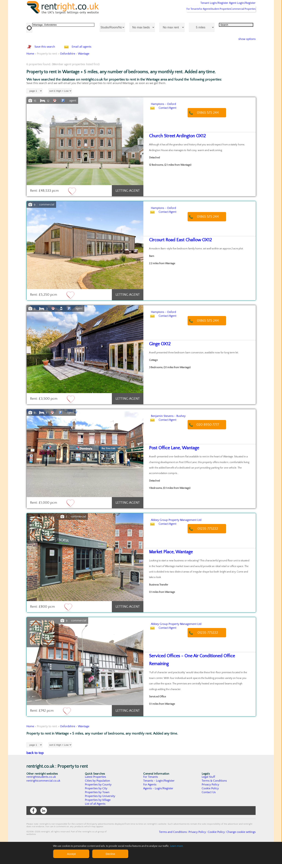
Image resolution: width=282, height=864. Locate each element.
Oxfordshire (67, 73)
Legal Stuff (208, 796)
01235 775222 (211, 548)
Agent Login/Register (237, 5)
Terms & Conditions (214, 800)
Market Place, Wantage (168, 571)
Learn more (176, 846)
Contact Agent (171, 132)
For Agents (193, 18)
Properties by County (98, 804)
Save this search (48, 61)
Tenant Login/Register (197, 5)
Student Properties (213, 18)
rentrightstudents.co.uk (41, 796)
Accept (71, 853)
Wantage (83, 73)
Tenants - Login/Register (159, 800)
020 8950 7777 (211, 444)
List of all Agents (95, 823)
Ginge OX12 (158, 363)
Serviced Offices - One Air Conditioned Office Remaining (196, 675)
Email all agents (88, 61)
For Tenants (176, 18)
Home (30, 73)
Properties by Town (97, 811)
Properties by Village (98, 819)
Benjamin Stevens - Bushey (179, 435)
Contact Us (209, 811)
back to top (35, 772)
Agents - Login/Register (158, 807)
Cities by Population (97, 800)
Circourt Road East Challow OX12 (176, 259)
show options (244, 48)
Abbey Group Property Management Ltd (192, 539)
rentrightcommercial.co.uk (43, 800)
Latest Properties (95, 796)
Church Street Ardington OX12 (174, 155)
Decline (110, 853)
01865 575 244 (211, 132)
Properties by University (100, 815)
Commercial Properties (241, 18)
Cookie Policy (210, 807)
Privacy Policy (210, 804)
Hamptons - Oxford (171, 123)
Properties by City (96, 807)
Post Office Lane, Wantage (171, 467)
